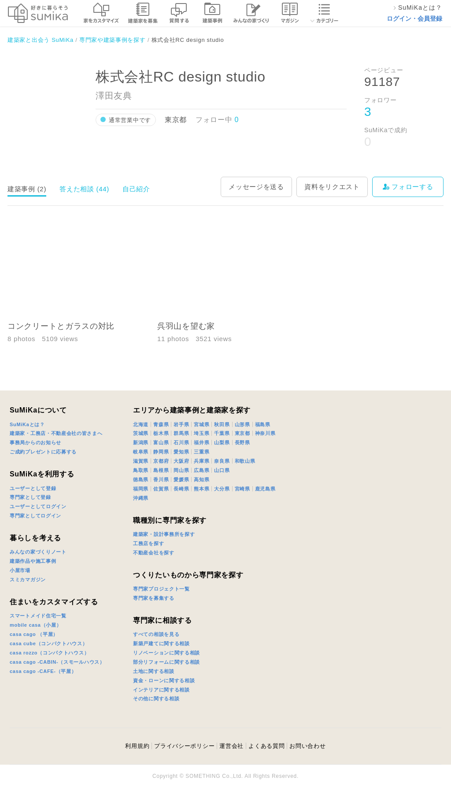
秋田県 (221, 424)
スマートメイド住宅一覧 (38, 615)
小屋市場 (20, 570)
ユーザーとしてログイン (38, 506)
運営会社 (231, 746)
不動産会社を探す (153, 552)
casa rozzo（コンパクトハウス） (49, 652)
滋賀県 (140, 461)
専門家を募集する (153, 598)
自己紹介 (136, 189)
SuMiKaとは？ (27, 424)
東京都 (242, 433)
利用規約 (137, 746)
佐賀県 (161, 488)
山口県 (221, 470)
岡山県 (181, 470)
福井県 (201, 442)
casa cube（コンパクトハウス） (49, 643)
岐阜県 (140, 451)
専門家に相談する (162, 620)
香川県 (161, 479)
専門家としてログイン (35, 515)
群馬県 (181, 433)
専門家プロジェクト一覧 (161, 588)
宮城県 (201, 424)
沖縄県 (140, 498)
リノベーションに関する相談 (166, 652)
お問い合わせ (307, 746)
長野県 (242, 442)
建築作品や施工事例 (33, 561)
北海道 (140, 424)
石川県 (181, 442)
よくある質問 (266, 746)
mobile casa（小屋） (35, 625)
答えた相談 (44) (84, 189)
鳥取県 (140, 470)
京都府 (161, 461)
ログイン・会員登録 (414, 18)
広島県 (201, 470)
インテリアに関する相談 (161, 689)
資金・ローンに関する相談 (164, 680)
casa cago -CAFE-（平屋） (43, 671)
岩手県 (181, 424)
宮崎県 (242, 488)
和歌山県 (245, 461)
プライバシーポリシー (184, 746)
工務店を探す (148, 543)
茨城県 (140, 433)
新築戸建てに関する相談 (161, 643)
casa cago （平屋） (34, 634)
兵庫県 (201, 461)
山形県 (242, 424)
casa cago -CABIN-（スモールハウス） (57, 662)
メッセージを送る (256, 186)
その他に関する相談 (156, 698)
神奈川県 (265, 433)
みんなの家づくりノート (38, 551)
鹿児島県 (265, 488)
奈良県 (221, 461)
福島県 (262, 424)
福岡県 (140, 488)
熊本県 (201, 488)
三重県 (201, 451)
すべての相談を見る (156, 634)
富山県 (161, 442)
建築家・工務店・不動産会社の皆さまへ (56, 433)
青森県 (161, 424)
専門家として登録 (30, 497)
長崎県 (181, 488)
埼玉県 (201, 433)
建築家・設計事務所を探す (164, 534)
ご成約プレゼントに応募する (43, 451)
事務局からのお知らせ (35, 442)
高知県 (201, 479)
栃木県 (161, 433)
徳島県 (140, 479)
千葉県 (221, 433)
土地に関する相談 (153, 671)
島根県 (161, 470)
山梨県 (221, 442)
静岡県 (161, 451)
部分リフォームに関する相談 (166, 662)
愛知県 (181, 451)
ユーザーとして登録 (33, 488)
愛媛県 (181, 479)
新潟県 (140, 442)
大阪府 (181, 461)
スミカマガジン (28, 579)
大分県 (221, 488)
